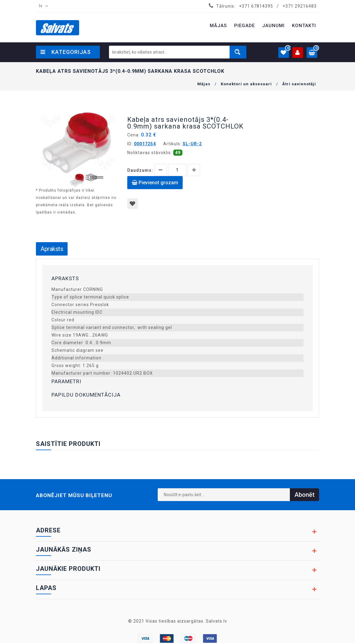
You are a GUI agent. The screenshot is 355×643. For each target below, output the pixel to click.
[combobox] (42, 6)
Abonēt (304, 494)
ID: (130, 143)
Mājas (203, 84)
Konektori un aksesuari (246, 84)
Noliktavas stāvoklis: (149, 152)
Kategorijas (65, 52)
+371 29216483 (300, 6)
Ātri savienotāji (299, 84)
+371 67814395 (256, 6)
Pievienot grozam (155, 182)
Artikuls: (172, 143)
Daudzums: (140, 170)
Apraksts (51, 249)
